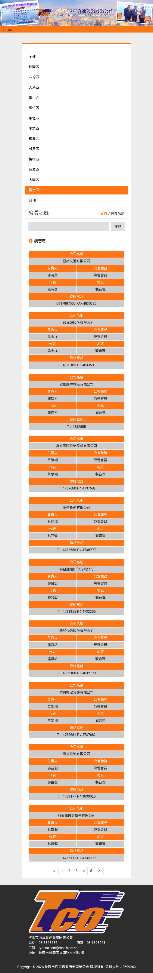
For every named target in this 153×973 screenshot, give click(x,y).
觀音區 (34, 190)
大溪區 (34, 87)
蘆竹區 (34, 108)
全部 (32, 57)
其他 (32, 200)
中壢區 (34, 118)
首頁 (103, 213)
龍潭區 (34, 170)
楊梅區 (34, 159)
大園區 (34, 180)
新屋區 (34, 149)
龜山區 (34, 98)
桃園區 (34, 67)
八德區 (34, 77)
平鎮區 (34, 128)
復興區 (34, 139)
